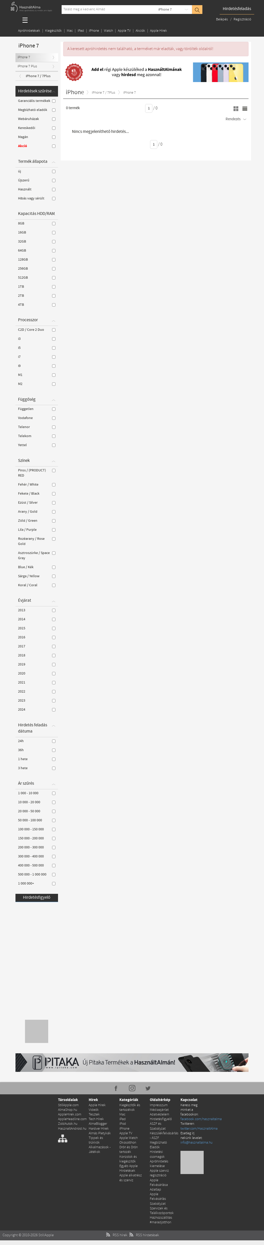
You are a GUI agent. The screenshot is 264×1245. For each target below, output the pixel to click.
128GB (36, 259)
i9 (36, 366)
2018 (36, 655)
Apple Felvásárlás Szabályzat (158, 1199)
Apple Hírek (158, 30)
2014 (36, 619)
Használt (36, 189)
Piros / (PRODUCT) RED (36, 473)
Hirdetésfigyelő (36, 898)
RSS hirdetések (143, 1235)
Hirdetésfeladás (237, 9)
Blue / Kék (36, 567)
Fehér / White (36, 484)
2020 (36, 673)
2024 (36, 709)
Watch (108, 30)
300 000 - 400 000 (36, 856)
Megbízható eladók (36, 110)
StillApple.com (68, 1105)
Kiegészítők (53, 30)
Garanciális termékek (36, 101)
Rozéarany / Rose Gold (36, 541)
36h (36, 750)
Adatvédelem (159, 1114)
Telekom (36, 436)
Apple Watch (128, 1138)
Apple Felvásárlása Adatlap (159, 1185)
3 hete (36, 768)
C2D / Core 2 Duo (36, 329)
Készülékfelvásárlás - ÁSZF (164, 1135)
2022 (36, 691)
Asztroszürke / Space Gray (36, 555)
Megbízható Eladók (158, 1145)
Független (36, 409)
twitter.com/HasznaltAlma (199, 1128)
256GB (36, 268)
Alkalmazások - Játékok (100, 1149)
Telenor (36, 427)
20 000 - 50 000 (36, 811)
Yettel (36, 445)
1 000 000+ (36, 883)
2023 (36, 700)
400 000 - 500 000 (36, 865)
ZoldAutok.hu (67, 1123)
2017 (36, 646)
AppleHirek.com (69, 1114)
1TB (36, 286)
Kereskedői (36, 128)
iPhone (94, 30)
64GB (36, 250)
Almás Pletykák (100, 1133)
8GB (36, 223)
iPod (122, 1123)
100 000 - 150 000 (36, 829)
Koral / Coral (36, 585)
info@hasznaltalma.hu (196, 1142)
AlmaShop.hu (67, 1109)
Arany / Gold (36, 511)
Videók (94, 1109)
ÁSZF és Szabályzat (158, 1126)
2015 (36, 628)
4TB (36, 304)
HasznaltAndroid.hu (72, 1128)
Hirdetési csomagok (157, 1154)
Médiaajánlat (159, 1109)
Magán (36, 137)
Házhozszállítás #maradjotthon (161, 1220)
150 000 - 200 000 (36, 838)
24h (36, 741)
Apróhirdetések (29, 30)
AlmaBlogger (98, 1123)
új (36, 171)
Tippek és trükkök (96, 1140)
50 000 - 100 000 (36, 820)
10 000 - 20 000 (36, 802)
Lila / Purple (36, 529)
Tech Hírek (96, 1119)
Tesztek (94, 1114)
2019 (36, 664)
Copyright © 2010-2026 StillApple (28, 1235)
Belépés (222, 19)
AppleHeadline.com (72, 1119)
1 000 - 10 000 (36, 793)
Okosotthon (127, 1142)
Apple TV (124, 30)
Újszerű (36, 180)
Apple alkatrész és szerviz (130, 1178)
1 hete (36, 759)
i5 (36, 348)
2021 (36, 682)
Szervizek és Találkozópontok (162, 1211)
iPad (81, 30)
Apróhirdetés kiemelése (159, 1164)
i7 (36, 357)
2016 (36, 637)
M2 (36, 384)
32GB (36, 241)
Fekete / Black (36, 493)
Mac (70, 30)
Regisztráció (242, 19)
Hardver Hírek (99, 1128)
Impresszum (159, 1105)
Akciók (140, 30)
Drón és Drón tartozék (128, 1149)
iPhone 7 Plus (27, 66)
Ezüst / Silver (36, 502)
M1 (36, 375)
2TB (36, 295)
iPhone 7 (165, 9)
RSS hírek (116, 1235)
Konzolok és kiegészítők (128, 1159)
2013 (36, 610)
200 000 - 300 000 (36, 847)
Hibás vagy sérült (36, 198)
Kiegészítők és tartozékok (129, 1107)
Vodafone (36, 418)
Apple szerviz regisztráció (159, 1173)
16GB (36, 232)
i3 (36, 338)
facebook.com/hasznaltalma (201, 1119)
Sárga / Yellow (36, 576)
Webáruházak (36, 119)
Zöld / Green (36, 520)
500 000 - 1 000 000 (36, 874)
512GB (36, 277)
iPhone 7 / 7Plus (38, 76)
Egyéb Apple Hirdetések (128, 1168)
